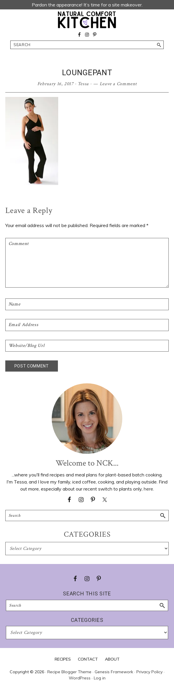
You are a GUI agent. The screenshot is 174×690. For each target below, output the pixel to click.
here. (149, 489)
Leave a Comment (118, 84)
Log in (100, 678)
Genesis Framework (114, 671)
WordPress (80, 678)
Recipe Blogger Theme (69, 671)
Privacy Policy (149, 671)
